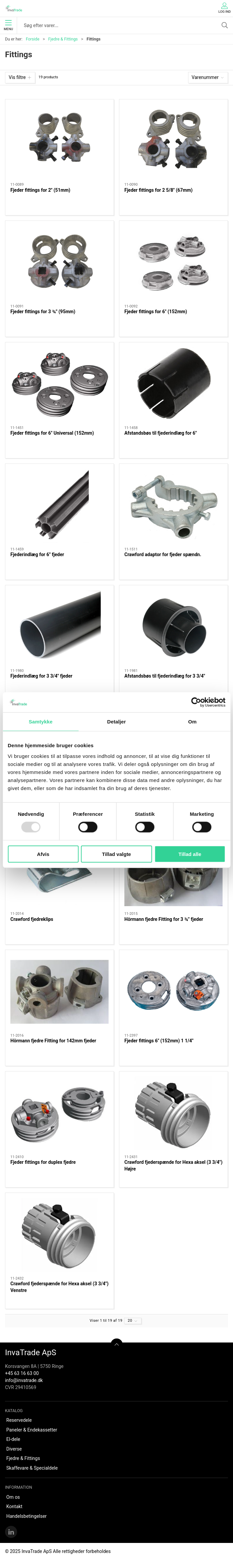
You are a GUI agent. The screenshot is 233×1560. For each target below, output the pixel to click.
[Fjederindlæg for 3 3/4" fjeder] (59, 627)
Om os (13, 1497)
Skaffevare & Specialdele (32, 1468)
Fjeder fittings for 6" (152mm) (155, 311)
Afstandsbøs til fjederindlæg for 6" (160, 433)
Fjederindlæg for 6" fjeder (37, 554)
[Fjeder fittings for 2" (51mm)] (59, 141)
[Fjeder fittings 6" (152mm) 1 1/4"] (173, 992)
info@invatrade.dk (24, 1380)
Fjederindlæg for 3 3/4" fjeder (41, 676)
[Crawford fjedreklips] (59, 870)
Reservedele (19, 1420)
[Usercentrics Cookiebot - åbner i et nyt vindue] (196, 702)
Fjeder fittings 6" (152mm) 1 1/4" (158, 1040)
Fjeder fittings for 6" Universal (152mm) (52, 433)
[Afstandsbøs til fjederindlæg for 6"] (173, 384)
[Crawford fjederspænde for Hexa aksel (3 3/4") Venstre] (59, 1235)
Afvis (43, 854)
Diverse (14, 1449)
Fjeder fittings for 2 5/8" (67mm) (158, 190)
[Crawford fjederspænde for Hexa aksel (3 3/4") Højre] (173, 1113)
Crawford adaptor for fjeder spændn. (162, 554)
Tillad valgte (116, 854)
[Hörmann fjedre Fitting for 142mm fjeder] (59, 992)
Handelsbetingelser (26, 1516)
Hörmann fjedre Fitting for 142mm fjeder (53, 1040)
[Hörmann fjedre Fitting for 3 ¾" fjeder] (173, 870)
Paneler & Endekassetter (31, 1430)
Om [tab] (192, 721)
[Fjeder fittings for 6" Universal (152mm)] (59, 384)
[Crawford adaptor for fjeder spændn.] (173, 505)
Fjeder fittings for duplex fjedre (43, 1162)
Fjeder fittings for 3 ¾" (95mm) (42, 311)
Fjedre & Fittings (63, 39)
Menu (8, 25)
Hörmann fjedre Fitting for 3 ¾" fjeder (163, 919)
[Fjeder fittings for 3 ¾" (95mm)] (59, 262)
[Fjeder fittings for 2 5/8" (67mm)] (173, 141)
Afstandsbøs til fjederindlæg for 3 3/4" (164, 676)
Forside (33, 39)
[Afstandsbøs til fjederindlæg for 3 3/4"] (173, 627)
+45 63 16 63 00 (22, 1373)
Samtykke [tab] (41, 721)
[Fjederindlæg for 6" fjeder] (59, 505)
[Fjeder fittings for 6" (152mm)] (173, 262)
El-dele (13, 1439)
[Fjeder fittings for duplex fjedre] (59, 1113)
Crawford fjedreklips (31, 919)
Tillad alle (189, 854)
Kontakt (14, 1506)
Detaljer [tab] (116, 721)
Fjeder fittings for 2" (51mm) (40, 190)
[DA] (13, 8)
